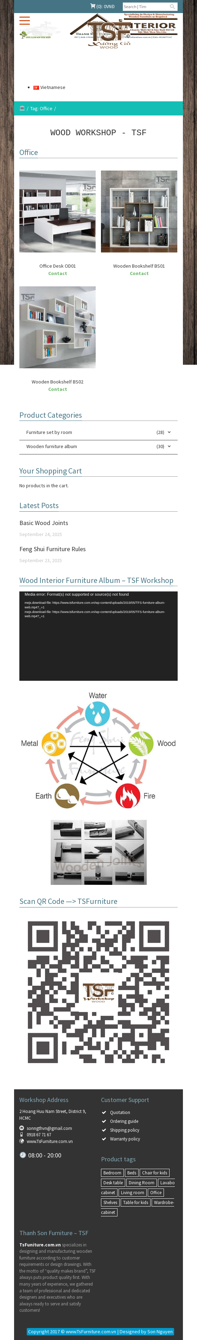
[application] (98, 635)
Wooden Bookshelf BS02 (57, 381)
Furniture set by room (49, 432)
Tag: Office (41, 108)
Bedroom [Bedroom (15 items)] (112, 1172)
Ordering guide (124, 1121)
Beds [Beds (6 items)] (131, 1172)
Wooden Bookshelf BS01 (139, 265)
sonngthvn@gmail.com (49, 1128)
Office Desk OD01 (57, 265)
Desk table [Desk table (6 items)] (113, 1182)
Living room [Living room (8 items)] (132, 1192)
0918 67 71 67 (39, 1134)
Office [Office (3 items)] (155, 1192)
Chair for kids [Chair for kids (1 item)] (154, 1172)
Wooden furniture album (51, 446)
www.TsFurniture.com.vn (50, 1141)
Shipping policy (124, 1130)
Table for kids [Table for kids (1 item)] (135, 1202)
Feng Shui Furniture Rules (52, 548)
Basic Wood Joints (43, 522)
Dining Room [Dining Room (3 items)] (141, 1182)
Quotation (120, 1112)
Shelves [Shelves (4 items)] (110, 1202)
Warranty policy (125, 1139)
